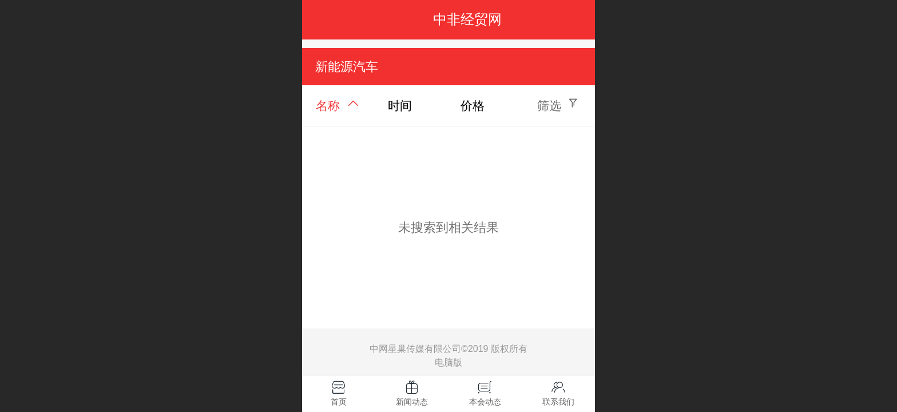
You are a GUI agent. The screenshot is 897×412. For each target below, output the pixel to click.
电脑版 (448, 362)
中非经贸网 (467, 19)
